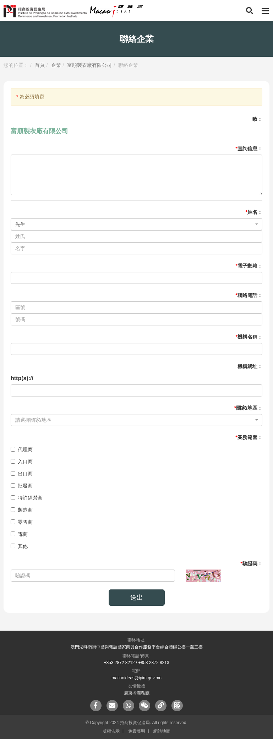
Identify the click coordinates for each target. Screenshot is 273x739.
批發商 (22, 486)
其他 (19, 546)
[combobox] (136, 224)
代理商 (22, 449)
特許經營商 (27, 498)
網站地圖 (161, 731)
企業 (56, 65)
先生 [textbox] (20, 224)
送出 (136, 597)
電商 (19, 534)
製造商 (22, 510)
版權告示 (111, 731)
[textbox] (134, 420)
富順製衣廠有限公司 (89, 65)
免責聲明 (136, 731)
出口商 (22, 473)
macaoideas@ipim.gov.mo (136, 677)
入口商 (22, 461)
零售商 (22, 522)
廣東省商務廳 (136, 693)
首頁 (40, 65)
